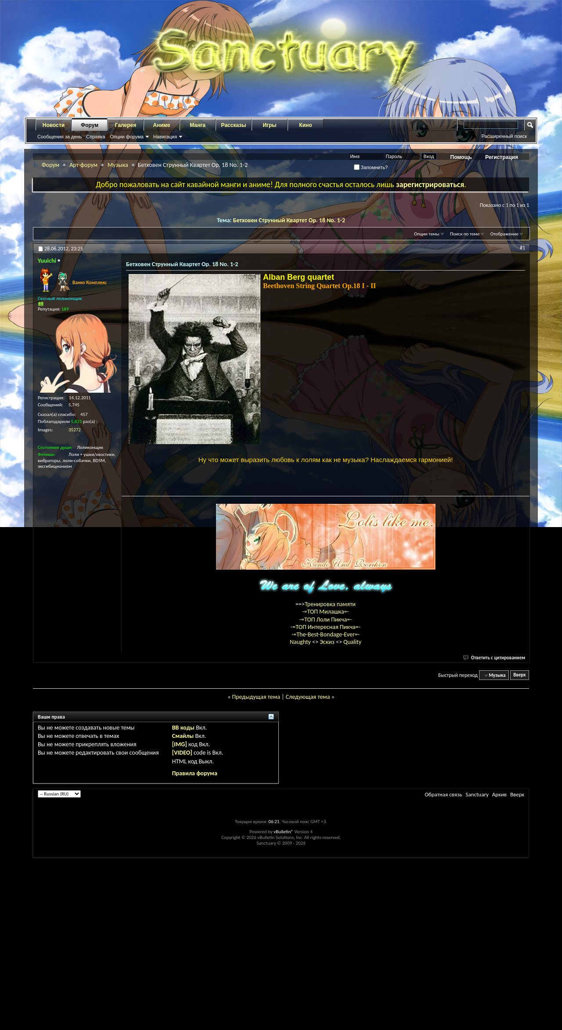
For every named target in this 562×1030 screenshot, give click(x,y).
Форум (89, 125)
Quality (352, 810)
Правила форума (194, 941)
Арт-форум (83, 165)
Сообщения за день (59, 136)
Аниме (161, 125)
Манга (197, 125)
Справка (95, 136)
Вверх (519, 843)
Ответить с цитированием (494, 825)
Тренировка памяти (330, 772)
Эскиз (328, 810)
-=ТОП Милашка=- (325, 780)
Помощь (461, 157)
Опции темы (427, 234)
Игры (269, 125)
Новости (54, 125)
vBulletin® (283, 1000)
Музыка (118, 165)
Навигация (165, 136)
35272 (74, 430)
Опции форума (126, 136)
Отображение (504, 234)
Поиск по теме (464, 234)
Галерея (125, 125)
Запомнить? (371, 167)
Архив (499, 962)
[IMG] (179, 912)
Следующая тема (308, 864)
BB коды (183, 895)
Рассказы (233, 125)
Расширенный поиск (504, 136)
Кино (305, 125)
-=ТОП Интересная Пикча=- (325, 795)
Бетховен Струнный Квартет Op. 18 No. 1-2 (289, 220)
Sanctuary (476, 962)
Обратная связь (443, 962)
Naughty (301, 810)
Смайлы (183, 904)
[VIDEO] (182, 921)
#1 (522, 248)
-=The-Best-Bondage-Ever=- (326, 802)
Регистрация (501, 157)
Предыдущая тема (256, 864)
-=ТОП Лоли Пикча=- (325, 787)
